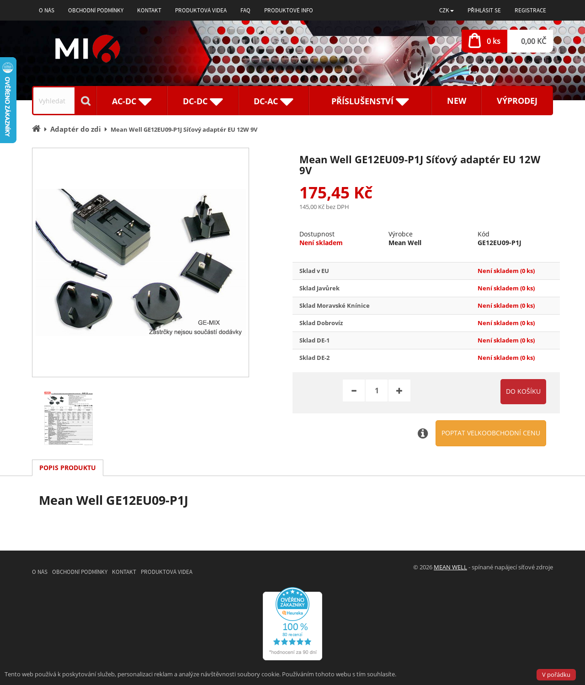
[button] (446, 10)
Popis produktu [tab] (67, 467)
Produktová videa (201, 10)
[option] (140, 262)
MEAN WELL (450, 567)
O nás (46, 10)
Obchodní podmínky (95, 10)
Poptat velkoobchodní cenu (490, 432)
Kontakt (149, 10)
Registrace (530, 10)
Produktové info (288, 10)
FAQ (245, 10)
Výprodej (517, 100)
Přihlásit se (484, 10)
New (456, 100)
